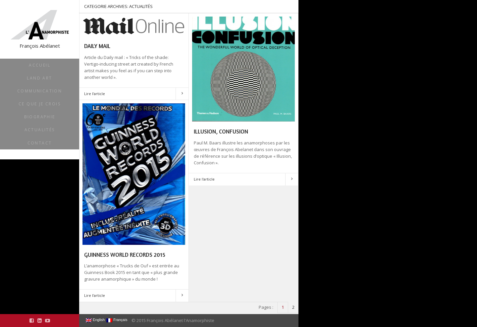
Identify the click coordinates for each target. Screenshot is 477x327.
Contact (39, 143)
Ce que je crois (40, 104)
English (95, 320)
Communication (39, 91)
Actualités (40, 130)
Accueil (39, 65)
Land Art (39, 78)
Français (116, 320)
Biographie (39, 117)
